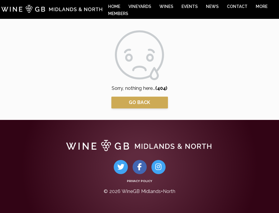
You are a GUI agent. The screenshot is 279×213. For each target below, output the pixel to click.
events (189, 6)
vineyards (139, 6)
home (114, 6)
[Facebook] (139, 167)
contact (237, 6)
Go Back (139, 102)
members (118, 13)
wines (166, 6)
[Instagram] (158, 167)
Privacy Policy (139, 181)
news (212, 6)
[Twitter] (120, 167)
